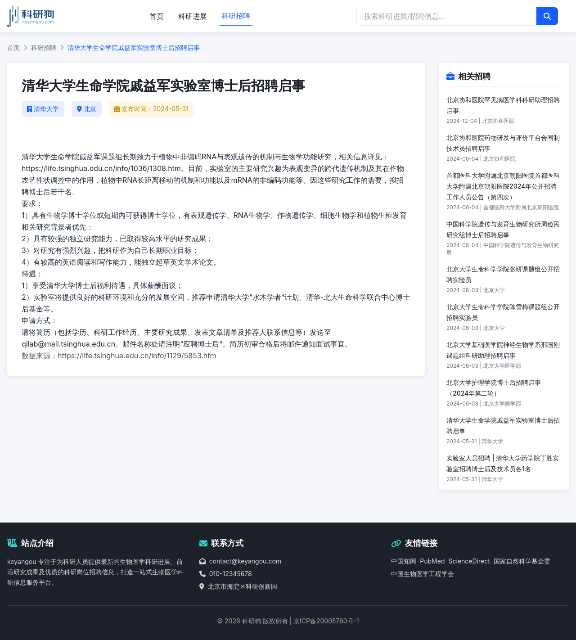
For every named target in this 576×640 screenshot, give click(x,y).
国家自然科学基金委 (522, 561)
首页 (156, 16)
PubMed (432, 561)
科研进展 (192, 16)
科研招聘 (235, 15)
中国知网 (403, 561)
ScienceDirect (469, 561)
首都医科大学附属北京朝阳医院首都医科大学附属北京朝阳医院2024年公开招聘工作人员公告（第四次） (503, 186)
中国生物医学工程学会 (422, 573)
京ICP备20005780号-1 (326, 621)
